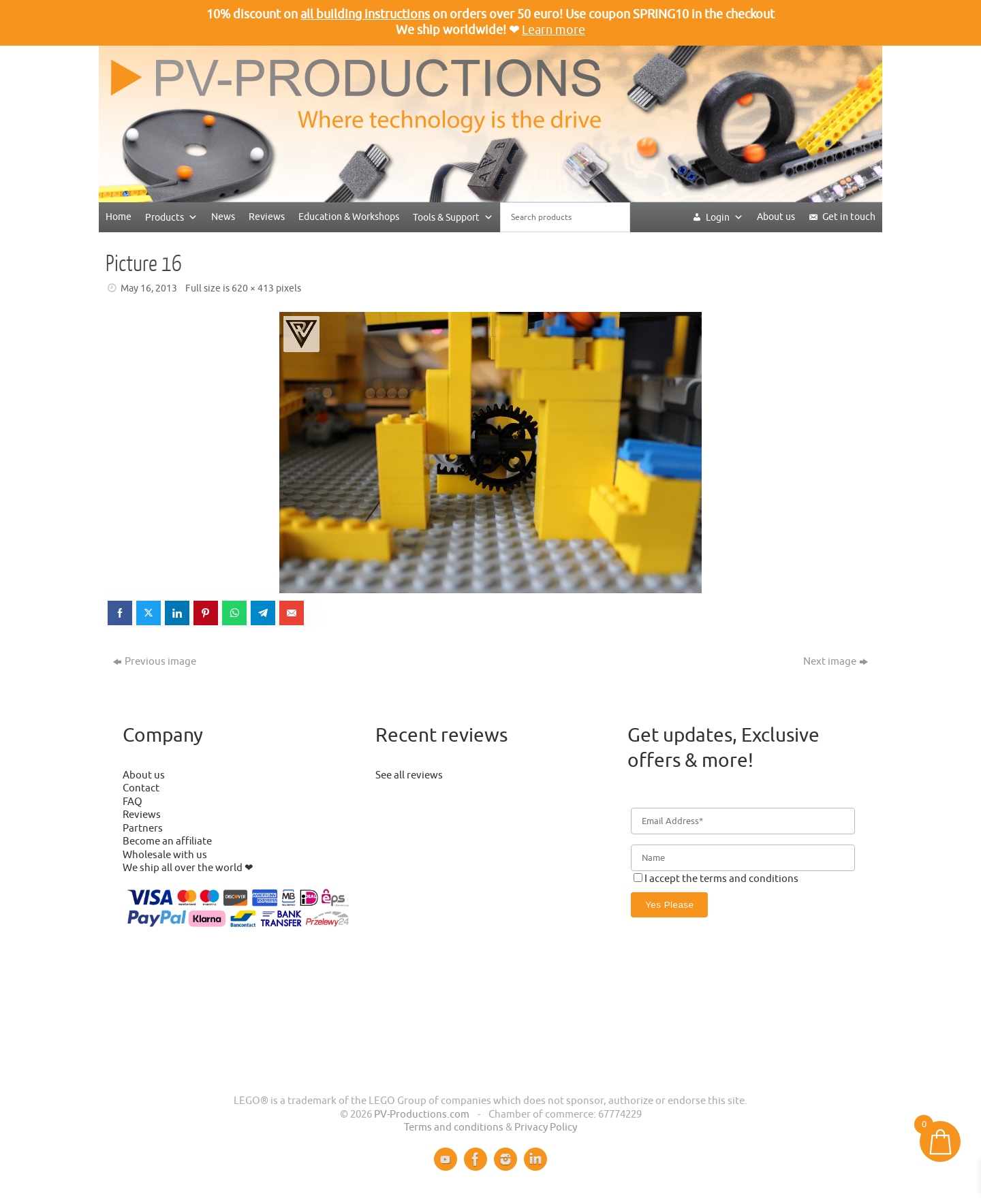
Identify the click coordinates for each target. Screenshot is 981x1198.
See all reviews (409, 775)
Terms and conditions (453, 1127)
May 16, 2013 (149, 288)
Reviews (267, 217)
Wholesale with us (165, 855)
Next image (835, 661)
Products (171, 216)
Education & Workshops (348, 217)
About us (776, 217)
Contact (141, 788)
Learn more (553, 29)
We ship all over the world (183, 868)
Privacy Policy (545, 1127)
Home (118, 217)
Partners (143, 828)
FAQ (132, 801)
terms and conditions (749, 878)
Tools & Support (453, 216)
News (223, 217)
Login (724, 216)
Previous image (154, 661)
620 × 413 (253, 288)
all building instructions (365, 14)
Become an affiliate (167, 841)
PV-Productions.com (421, 1114)
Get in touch (848, 217)
